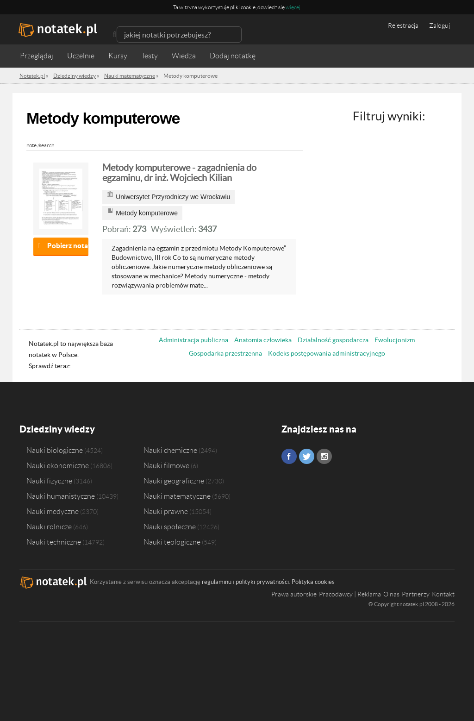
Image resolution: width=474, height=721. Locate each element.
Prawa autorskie (294, 594)
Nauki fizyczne (49, 480)
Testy (149, 56)
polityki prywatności (262, 581)
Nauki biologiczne (54, 450)
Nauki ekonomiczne (57, 465)
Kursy (117, 56)
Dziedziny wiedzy (57, 429)
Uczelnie (80, 56)
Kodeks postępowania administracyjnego (326, 353)
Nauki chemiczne (170, 450)
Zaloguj (439, 25)
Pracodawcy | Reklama (350, 594)
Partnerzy (416, 594)
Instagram (324, 456)
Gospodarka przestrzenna (225, 353)
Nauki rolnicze (49, 526)
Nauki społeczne (169, 526)
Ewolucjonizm (394, 340)
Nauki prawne (165, 511)
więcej (293, 7)
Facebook (289, 456)
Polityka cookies (313, 581)
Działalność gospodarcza (333, 340)
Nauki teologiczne (171, 542)
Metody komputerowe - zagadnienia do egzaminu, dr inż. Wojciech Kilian (179, 173)
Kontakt (443, 594)
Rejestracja (403, 25)
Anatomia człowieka (263, 340)
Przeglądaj (36, 56)
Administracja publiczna (193, 340)
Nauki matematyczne (177, 496)
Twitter (306, 456)
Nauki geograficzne (173, 480)
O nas (391, 594)
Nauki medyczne (52, 511)
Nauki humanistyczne (60, 496)
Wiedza (184, 56)
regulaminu (216, 581)
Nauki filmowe (166, 465)
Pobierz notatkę (67, 246)
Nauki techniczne (53, 542)
